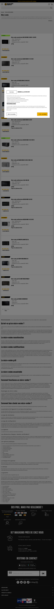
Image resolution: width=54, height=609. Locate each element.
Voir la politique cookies (11, 103)
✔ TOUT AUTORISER (42, 114)
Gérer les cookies (12, 114)
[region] (27, 102)
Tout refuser (11, 92)
